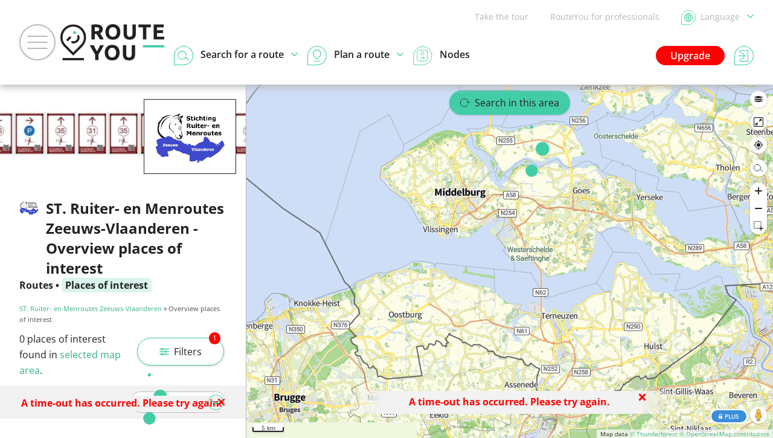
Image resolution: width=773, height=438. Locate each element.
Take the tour (501, 16)
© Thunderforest (654, 434)
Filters (189, 348)
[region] (509, 261)
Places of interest (106, 285)
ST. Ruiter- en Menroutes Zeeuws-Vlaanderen (90, 308)
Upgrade (690, 55)
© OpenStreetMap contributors (724, 434)
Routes (36, 285)
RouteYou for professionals (604, 16)
